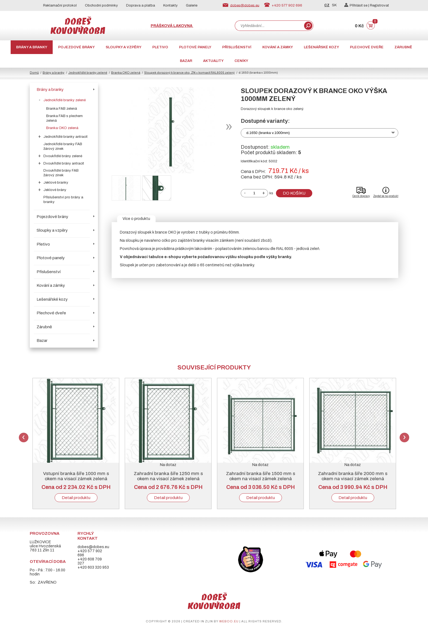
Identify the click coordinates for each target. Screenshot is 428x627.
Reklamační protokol (60, 5)
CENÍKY (241, 61)
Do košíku (294, 193)
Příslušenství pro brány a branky (63, 199)
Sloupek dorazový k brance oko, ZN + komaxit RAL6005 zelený (189, 72)
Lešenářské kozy (321, 47)
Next (404, 437)
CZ (326, 5)
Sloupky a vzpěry (123, 47)
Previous (23, 437)
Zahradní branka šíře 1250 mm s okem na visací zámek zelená (168, 476)
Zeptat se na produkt (385, 196)
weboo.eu (229, 621)
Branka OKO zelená (125, 72)
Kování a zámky (277, 47)
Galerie (191, 5)
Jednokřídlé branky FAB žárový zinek (62, 146)
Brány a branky (31, 47)
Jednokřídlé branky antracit (65, 137)
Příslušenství (236, 47)
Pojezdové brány (76, 47)
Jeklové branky (55, 182)
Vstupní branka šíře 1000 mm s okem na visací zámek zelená (76, 476)
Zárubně (403, 47)
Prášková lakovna (172, 26)
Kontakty (170, 5)
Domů (34, 72)
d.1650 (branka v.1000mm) (268, 133)
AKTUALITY (213, 61)
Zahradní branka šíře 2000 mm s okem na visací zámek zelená (352, 476)
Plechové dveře (367, 47)
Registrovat (379, 5)
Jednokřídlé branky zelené (87, 72)
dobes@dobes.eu (244, 5)
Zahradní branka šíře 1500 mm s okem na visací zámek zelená (260, 476)
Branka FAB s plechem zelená (64, 118)
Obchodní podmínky (101, 5)
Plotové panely (195, 47)
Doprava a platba (140, 5)
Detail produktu (76, 497)
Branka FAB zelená (61, 109)
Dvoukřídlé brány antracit (63, 163)
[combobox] (269, 25)
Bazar (186, 61)
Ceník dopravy (361, 196)
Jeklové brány (54, 190)
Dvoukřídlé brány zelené (62, 156)
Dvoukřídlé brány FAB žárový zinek (61, 173)
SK (334, 5)
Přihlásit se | (357, 5)
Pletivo (160, 47)
